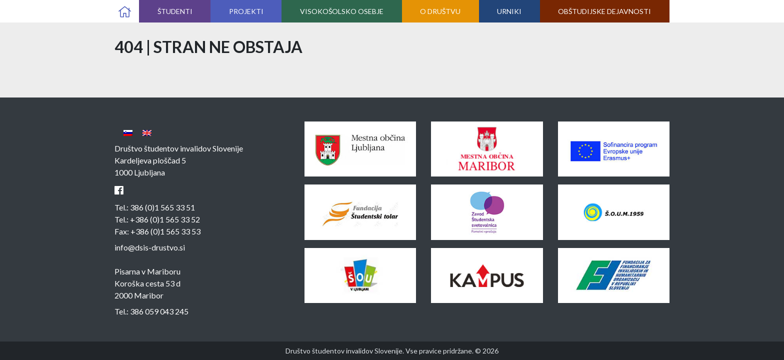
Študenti (175, 11)
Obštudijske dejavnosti (604, 11)
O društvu (440, 11)
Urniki (509, 11)
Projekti (246, 11)
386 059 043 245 (159, 311)
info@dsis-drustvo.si (149, 247)
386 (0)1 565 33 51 (162, 207)
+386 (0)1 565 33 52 (165, 219)
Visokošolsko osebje (342, 11)
